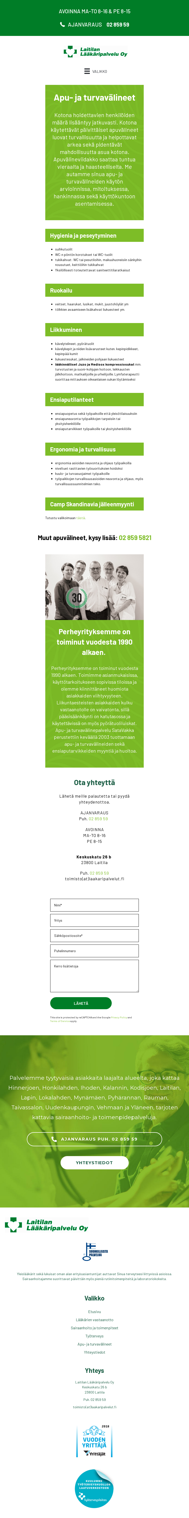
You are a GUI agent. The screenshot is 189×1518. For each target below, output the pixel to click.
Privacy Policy (119, 1017)
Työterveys (94, 1335)
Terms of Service (60, 1020)
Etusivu (94, 1311)
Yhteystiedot (94, 1352)
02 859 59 (99, 818)
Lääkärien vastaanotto (94, 1319)
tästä (80, 518)
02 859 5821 (135, 537)
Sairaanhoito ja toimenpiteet (94, 1327)
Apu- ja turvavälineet (95, 1344)
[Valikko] (95, 71)
